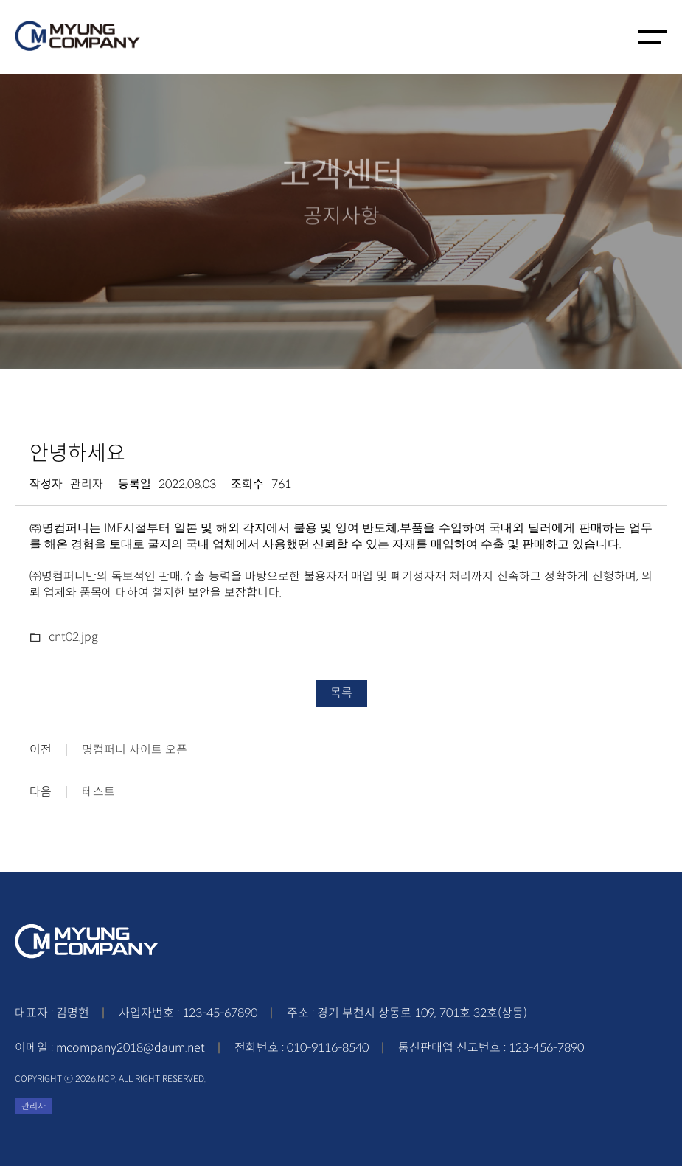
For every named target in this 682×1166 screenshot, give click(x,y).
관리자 (33, 1105)
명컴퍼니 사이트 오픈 (134, 750)
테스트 (98, 792)
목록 (341, 693)
